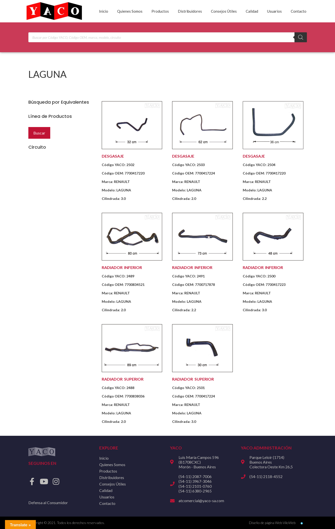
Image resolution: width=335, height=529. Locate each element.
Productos (160, 11)
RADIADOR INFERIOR (122, 267)
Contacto (298, 11)
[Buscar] (300, 37)
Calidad (252, 11)
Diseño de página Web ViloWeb (272, 523)
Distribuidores (190, 11)
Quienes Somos (130, 11)
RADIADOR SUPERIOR (123, 379)
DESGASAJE (113, 156)
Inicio (103, 11)
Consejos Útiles (224, 11)
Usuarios (274, 11)
